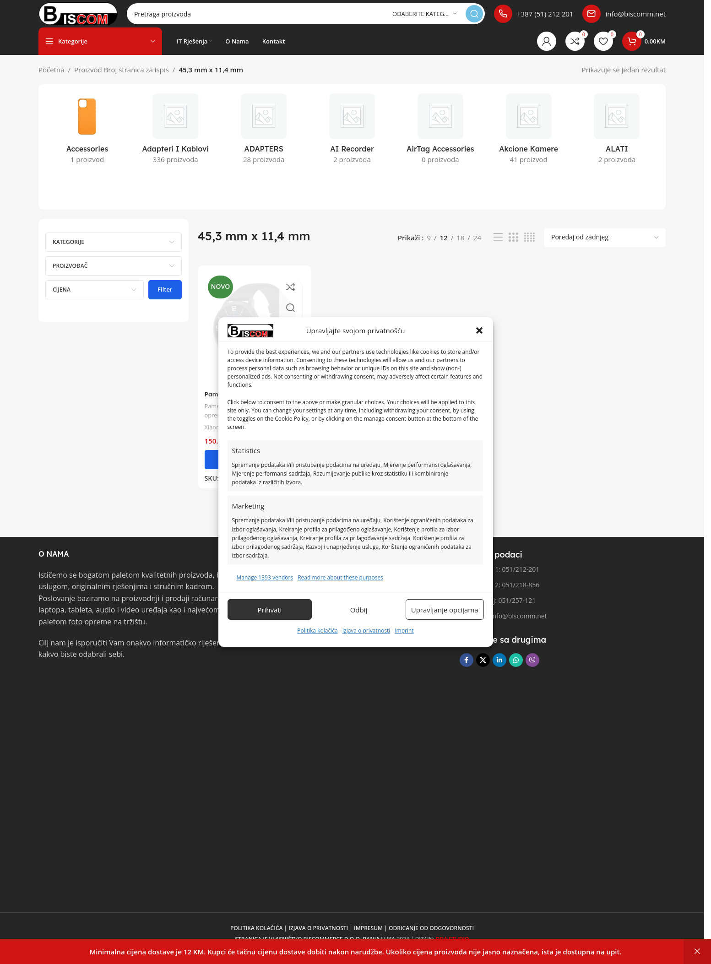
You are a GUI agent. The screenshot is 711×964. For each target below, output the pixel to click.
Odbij (359, 609)
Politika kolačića (317, 630)
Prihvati (269, 609)
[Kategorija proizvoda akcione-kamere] (528, 141)
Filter (164, 298)
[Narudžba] (605, 246)
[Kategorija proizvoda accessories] (87, 141)
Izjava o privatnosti (366, 630)
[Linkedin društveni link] (499, 669)
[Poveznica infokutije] (533, 18)
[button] (479, 330)
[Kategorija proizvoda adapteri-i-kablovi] (175, 141)
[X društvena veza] (483, 669)
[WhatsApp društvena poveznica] (516, 669)
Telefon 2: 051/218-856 (499, 594)
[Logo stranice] (93, 17)
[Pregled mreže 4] (529, 246)
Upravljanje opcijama (444, 609)
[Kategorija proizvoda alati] (617, 141)
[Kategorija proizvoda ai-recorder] (352, 141)
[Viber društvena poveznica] (532, 669)
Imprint (404, 630)
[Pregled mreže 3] (513, 246)
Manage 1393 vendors (265, 577)
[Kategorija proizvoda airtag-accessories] (440, 141)
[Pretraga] (321, 18)
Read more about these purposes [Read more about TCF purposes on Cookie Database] (340, 577)
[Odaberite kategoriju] (424, 18)
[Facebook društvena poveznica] (466, 669)
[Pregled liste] (498, 246)
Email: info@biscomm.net (503, 625)
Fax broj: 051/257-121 (498, 609)
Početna (51, 78)
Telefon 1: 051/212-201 (499, 578)
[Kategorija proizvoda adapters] (264, 141)
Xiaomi (215, 432)
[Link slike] (72, 698)
